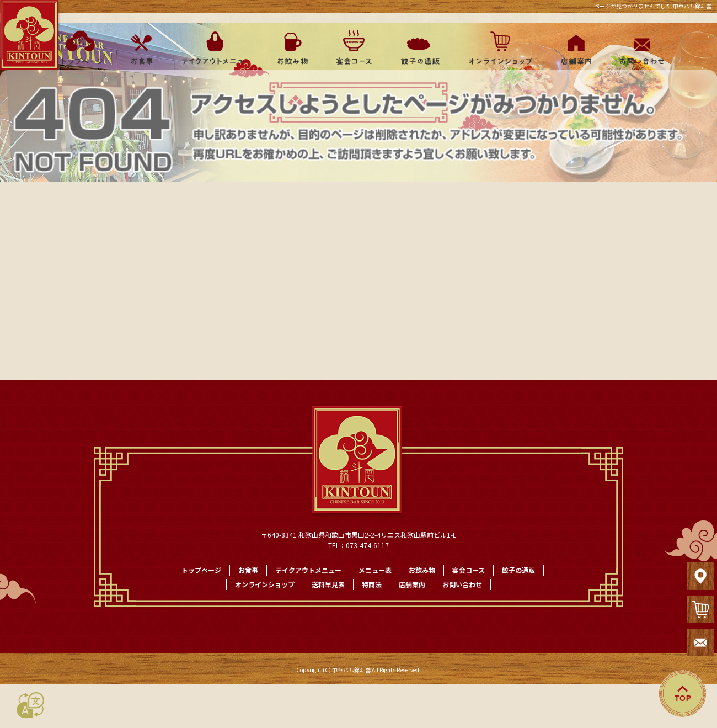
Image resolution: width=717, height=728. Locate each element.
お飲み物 (292, 47)
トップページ (78, 47)
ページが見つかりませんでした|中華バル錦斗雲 (652, 6)
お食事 (140, 47)
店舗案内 (574, 47)
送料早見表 (328, 584)
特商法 (372, 584)
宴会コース (353, 47)
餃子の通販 (416, 47)
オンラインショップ (495, 47)
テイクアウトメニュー (215, 47)
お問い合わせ (640, 47)
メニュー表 (375, 570)
